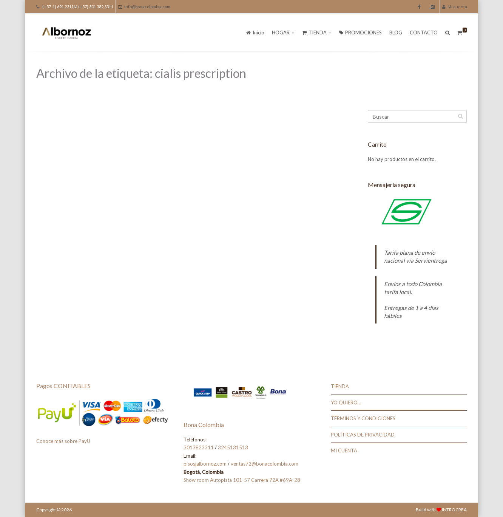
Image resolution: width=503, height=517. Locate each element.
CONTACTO (424, 32)
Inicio (255, 32)
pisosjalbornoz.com (205, 464)
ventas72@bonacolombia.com (264, 464)
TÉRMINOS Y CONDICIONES (363, 418)
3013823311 (199, 447)
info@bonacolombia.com (144, 6)
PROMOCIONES (360, 32)
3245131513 (233, 447)
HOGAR (281, 32)
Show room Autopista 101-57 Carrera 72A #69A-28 (242, 480)
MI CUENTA (344, 450)
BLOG (395, 32)
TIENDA (314, 32)
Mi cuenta (454, 6)
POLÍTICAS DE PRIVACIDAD (363, 435)
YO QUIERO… (346, 402)
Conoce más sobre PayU (63, 441)
